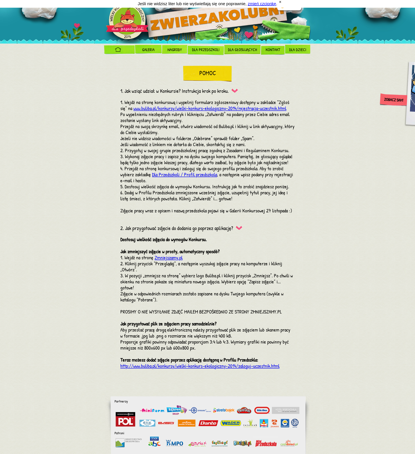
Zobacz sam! (393, 100)
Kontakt (273, 50)
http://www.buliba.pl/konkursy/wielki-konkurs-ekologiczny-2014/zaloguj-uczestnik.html (200, 366)
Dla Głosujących (242, 50)
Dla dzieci (297, 50)
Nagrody (174, 50)
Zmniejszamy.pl (169, 258)
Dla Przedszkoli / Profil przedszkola (184, 175)
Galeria (148, 50)
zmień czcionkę (262, 3)
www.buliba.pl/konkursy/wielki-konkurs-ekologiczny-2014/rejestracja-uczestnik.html (209, 109)
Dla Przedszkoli (206, 50)
